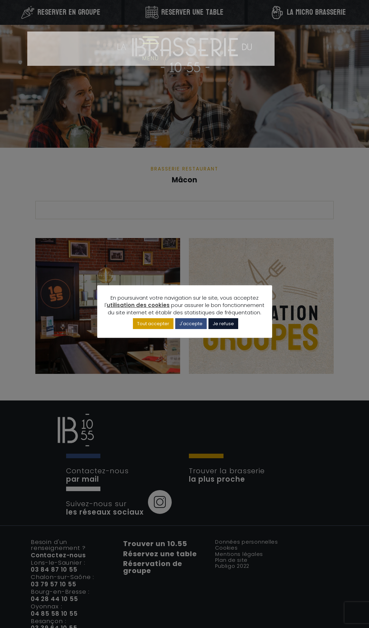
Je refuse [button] (223, 325)
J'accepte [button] (191, 325)
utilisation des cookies (138, 306)
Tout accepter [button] (153, 325)
